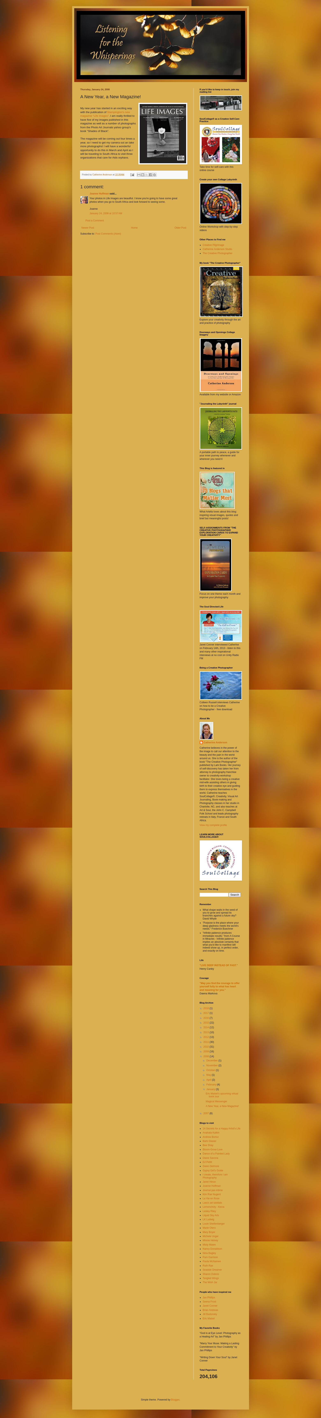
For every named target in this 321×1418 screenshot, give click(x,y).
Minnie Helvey (210, 1240)
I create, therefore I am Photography (215, 1176)
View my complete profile (213, 825)
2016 (206, 1018)
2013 (206, 1032)
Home (134, 227)
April (209, 1079)
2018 (206, 1008)
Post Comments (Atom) (108, 233)
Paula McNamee (212, 1261)
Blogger (175, 1399)
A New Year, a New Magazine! (222, 1106)
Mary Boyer (209, 1232)
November (212, 1065)
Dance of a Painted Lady (216, 1153)
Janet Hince (209, 1181)
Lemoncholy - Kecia (213, 1206)
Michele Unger (211, 1236)
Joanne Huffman (99, 193)
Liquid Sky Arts (211, 1215)
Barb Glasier (210, 1141)
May (209, 1074)
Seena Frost (209, 1301)
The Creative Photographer (218, 253)
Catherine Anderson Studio (217, 249)
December (212, 1060)
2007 (206, 1113)
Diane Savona (210, 1158)
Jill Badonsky (210, 1314)
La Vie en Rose (211, 1198)
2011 (206, 1042)
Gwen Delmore (211, 1166)
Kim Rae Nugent (212, 1194)
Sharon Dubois (211, 1274)
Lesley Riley (209, 1211)
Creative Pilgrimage (213, 245)
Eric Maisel (209, 1318)
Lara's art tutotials (212, 1202)
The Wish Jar (210, 1282)
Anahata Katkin (211, 1132)
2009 (206, 1051)
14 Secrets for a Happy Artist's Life (222, 1128)
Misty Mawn (209, 1244)
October (211, 1070)
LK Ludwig (208, 1219)
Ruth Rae (208, 1265)
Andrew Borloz (211, 1137)
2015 (206, 1022)
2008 (206, 1056)
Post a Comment (95, 220)
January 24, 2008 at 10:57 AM (106, 213)
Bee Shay (208, 1145)
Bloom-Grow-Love (213, 1149)
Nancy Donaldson (212, 1248)
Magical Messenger (216, 1101)
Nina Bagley (209, 1253)
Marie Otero (209, 1227)
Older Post (180, 227)
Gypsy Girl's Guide (213, 1170)
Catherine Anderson (215, 742)
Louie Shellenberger (214, 1223)
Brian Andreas (210, 1310)
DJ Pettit (207, 1162)
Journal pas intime (213, 1190)
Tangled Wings (211, 1278)
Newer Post (87, 227)
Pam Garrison (210, 1257)
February (211, 1084)
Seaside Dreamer (212, 1269)
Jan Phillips (209, 1297)
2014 (206, 1027)
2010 (206, 1046)
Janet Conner (210, 1305)
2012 (206, 1037)
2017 (206, 1013)
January (211, 1089)
